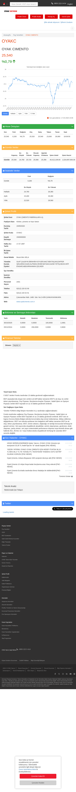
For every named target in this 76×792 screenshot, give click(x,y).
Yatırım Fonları (6, 545)
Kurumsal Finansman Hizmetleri (11, 611)
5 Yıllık (33, 114)
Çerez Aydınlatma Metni (27, 769)
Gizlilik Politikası (24, 660)
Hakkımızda (5, 577)
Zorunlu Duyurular (36, 668)
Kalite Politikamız (7, 583)
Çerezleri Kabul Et (38, 776)
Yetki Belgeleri (6, 580)
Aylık (20, 114)
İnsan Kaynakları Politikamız (10, 625)
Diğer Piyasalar (6, 542)
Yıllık (26, 114)
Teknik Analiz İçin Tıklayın (13, 490)
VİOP (3, 532)
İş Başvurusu (5, 635)
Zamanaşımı (6, 670)
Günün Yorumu (6, 563)
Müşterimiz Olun (41, 670)
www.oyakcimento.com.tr (25, 302)
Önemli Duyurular (49, 668)
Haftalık (13, 114)
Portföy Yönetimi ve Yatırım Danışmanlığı (13, 608)
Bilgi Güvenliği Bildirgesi (38, 660)
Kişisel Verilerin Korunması (9, 660)
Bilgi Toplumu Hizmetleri (64, 668)
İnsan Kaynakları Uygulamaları (10, 632)
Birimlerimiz (5, 628)
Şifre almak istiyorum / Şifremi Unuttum (58, 22)
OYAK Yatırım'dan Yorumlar (10, 559)
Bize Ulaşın (31, 670)
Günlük (5, 114)
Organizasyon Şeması (8, 587)
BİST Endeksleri (6, 535)
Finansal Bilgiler (6, 590)
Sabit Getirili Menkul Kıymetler (10, 538)
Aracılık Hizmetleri (7, 604)
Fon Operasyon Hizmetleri (9, 614)
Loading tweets (8, 512)
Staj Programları (6, 638)
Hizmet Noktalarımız (18, 670)
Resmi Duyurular (23, 668)
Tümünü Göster (64, 476)
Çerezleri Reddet (38, 783)
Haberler (4, 556)
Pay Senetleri (5, 529)
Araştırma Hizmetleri (8, 601)
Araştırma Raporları (7, 566)
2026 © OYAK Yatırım (9, 668)
